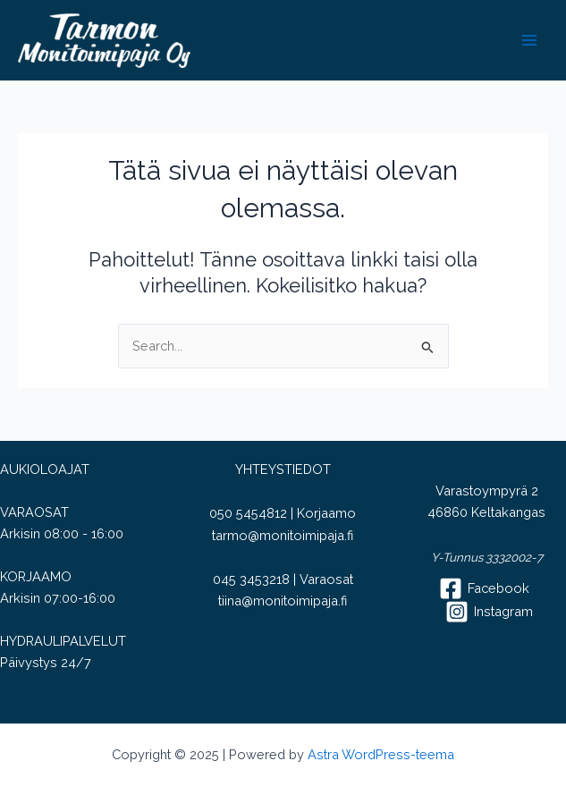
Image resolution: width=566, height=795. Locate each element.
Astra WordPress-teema (381, 754)
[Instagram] (489, 611)
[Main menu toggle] (529, 40)
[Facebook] (484, 588)
